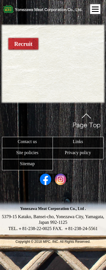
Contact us (27, 141)
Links (78, 141)
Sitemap (27, 163)
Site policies (27, 152)
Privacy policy (78, 152)
